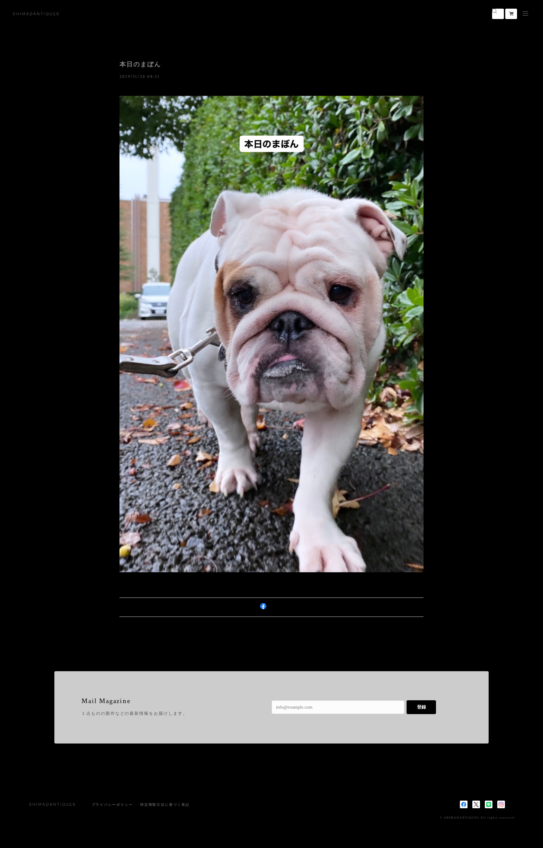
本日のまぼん (140, 64)
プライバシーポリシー (112, 804)
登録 (421, 707)
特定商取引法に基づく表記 (165, 804)
